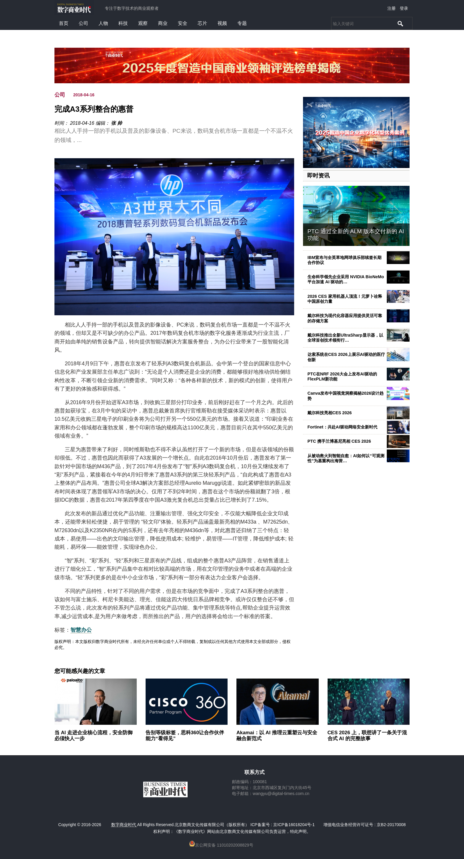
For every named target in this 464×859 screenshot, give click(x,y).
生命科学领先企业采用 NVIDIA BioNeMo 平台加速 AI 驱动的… (345, 279)
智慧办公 (81, 630)
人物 (103, 23)
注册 (391, 8)
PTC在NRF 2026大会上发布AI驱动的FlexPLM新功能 (342, 376)
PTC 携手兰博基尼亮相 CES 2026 (339, 441)
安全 (182, 23)
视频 (222, 23)
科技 (123, 23)
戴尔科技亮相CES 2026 (329, 412)
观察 (143, 23)
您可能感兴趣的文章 (79, 671)
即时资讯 (318, 175)
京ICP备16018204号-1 (294, 824)
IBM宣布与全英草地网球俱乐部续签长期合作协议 (344, 260)
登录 (404, 8)
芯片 (202, 23)
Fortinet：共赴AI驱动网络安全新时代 (342, 427)
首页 (63, 23)
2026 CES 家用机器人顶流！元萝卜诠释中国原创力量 (344, 299)
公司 (83, 23)
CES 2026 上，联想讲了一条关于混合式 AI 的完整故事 (367, 735)
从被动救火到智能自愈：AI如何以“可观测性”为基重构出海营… (345, 458)
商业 (162, 23)
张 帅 (116, 123)
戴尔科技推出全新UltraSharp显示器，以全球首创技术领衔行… (345, 338)
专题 (242, 23)
